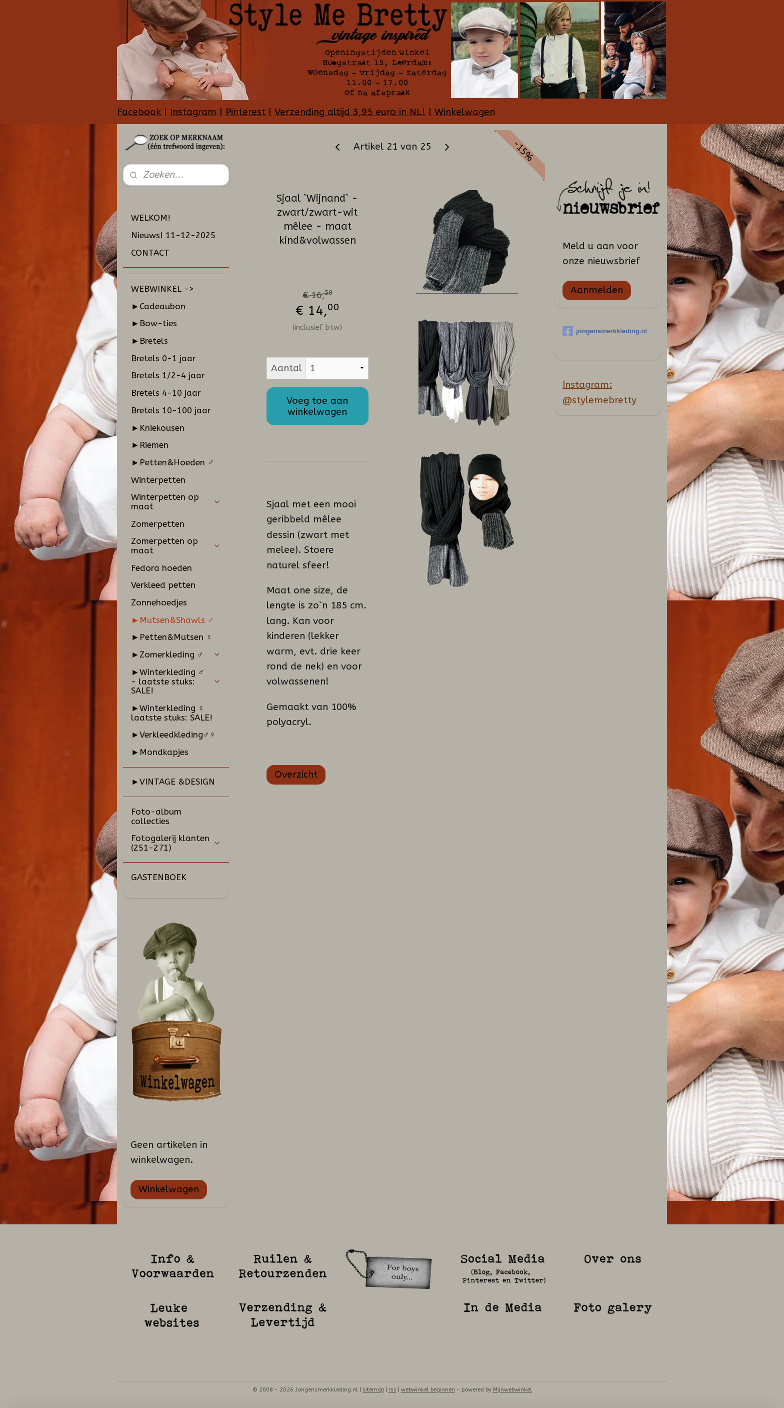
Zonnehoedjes (159, 602)
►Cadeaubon (158, 306)
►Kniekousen (157, 428)
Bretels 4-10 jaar (166, 393)
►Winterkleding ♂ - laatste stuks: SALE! (176, 681)
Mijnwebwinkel (512, 1389)
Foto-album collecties (156, 816)
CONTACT (150, 253)
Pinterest (246, 112)
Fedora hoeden (161, 568)
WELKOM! (150, 218)
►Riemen (149, 445)
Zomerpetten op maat (176, 545)
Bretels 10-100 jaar (171, 410)
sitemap (373, 1389)
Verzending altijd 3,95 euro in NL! (350, 112)
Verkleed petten (163, 585)
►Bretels (149, 341)
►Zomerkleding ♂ (176, 654)
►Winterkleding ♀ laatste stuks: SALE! (171, 713)
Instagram (193, 112)
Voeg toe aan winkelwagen (317, 406)
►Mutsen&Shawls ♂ (172, 620)
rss (392, 1389)
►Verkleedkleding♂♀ (173, 735)
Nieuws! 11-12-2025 (173, 235)
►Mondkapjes (159, 752)
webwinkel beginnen (428, 1389)
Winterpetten (158, 480)
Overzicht (295, 774)
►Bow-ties (154, 323)
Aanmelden (596, 290)
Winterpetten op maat (176, 501)
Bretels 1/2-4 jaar (168, 375)
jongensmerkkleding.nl (604, 331)
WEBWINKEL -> (162, 289)
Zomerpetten (157, 524)
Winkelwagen (464, 112)
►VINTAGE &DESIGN (173, 782)
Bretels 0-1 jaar (163, 358)
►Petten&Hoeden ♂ (172, 462)
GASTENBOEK (158, 877)
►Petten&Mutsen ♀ (171, 637)
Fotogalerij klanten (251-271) (176, 843)
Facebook (139, 112)
